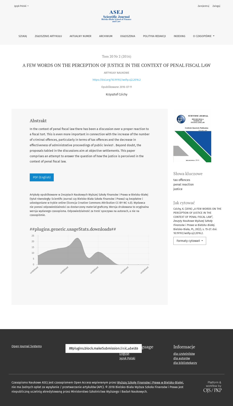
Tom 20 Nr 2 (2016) (116, 56)
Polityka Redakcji (154, 36)
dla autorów (181, 358)
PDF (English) (42, 177)
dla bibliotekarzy (185, 363)
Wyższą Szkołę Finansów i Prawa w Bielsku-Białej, (150, 382)
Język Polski (22, 5)
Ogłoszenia (127, 36)
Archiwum (105, 36)
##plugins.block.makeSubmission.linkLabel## (103, 348)
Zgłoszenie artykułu (48, 36)
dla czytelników (184, 354)
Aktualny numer (80, 36)
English (124, 354)
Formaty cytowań (189, 241)
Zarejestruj (203, 6)
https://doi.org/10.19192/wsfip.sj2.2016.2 (117, 79)
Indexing (179, 36)
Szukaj (23, 36)
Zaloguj (216, 6)
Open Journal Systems (27, 346)
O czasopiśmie (202, 36)
